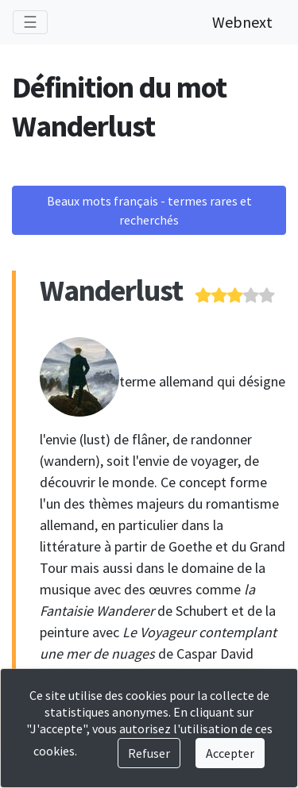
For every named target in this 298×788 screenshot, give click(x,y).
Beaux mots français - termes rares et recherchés (149, 210)
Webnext (242, 22)
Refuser (149, 753)
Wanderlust (111, 290)
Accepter (230, 753)
